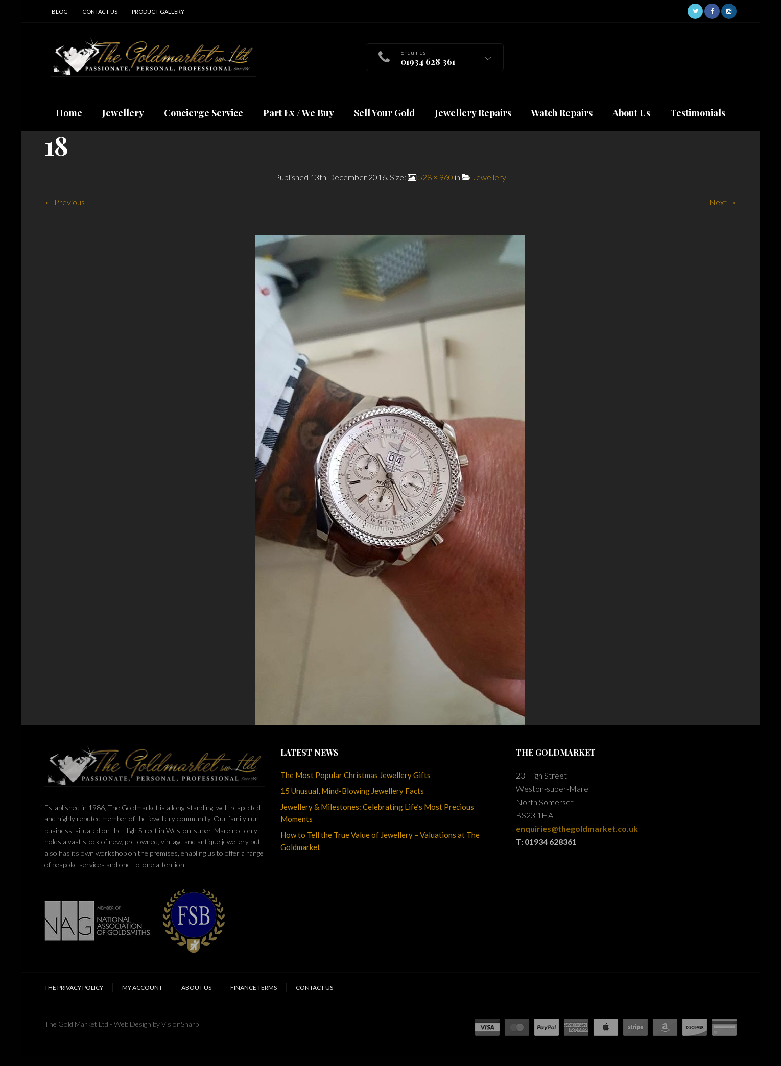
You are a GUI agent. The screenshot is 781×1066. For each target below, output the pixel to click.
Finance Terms (253, 987)
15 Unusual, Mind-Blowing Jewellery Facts (352, 790)
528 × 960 (435, 177)
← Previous (64, 202)
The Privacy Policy (73, 987)
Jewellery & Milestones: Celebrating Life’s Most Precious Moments (377, 812)
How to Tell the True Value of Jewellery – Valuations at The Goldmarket (380, 841)
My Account (142, 987)
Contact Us (99, 11)
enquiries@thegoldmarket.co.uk (577, 828)
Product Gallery (158, 11)
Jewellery (489, 177)
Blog (60, 11)
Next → (723, 202)
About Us (196, 987)
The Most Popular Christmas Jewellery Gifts (355, 775)
